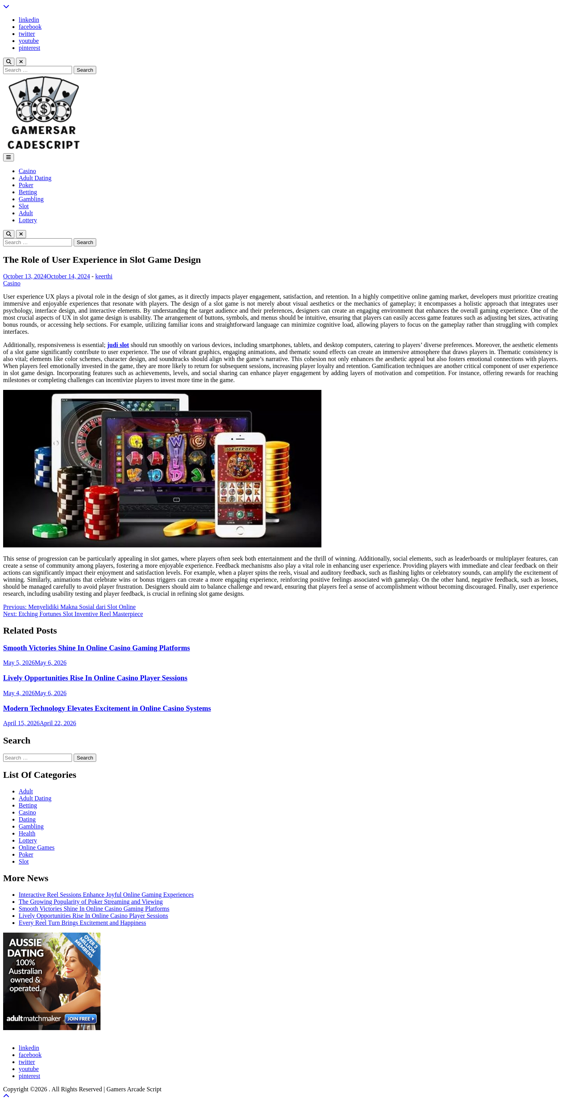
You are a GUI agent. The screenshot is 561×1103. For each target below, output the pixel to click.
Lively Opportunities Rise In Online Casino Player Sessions (95, 678)
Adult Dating (35, 178)
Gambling (31, 199)
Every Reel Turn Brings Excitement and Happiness (82, 922)
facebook (30, 26)
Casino (27, 171)
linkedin (29, 19)
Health (27, 833)
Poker (26, 185)
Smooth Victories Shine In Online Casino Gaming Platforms (96, 648)
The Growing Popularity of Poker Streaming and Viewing (91, 901)
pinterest (29, 47)
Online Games (37, 847)
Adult (26, 213)
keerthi (103, 276)
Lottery (28, 220)
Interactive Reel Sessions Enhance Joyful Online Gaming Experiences (106, 894)
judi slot (118, 345)
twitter (27, 33)
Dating (27, 819)
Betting (28, 192)
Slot (24, 206)
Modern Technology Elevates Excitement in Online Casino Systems (107, 708)
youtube (29, 40)
